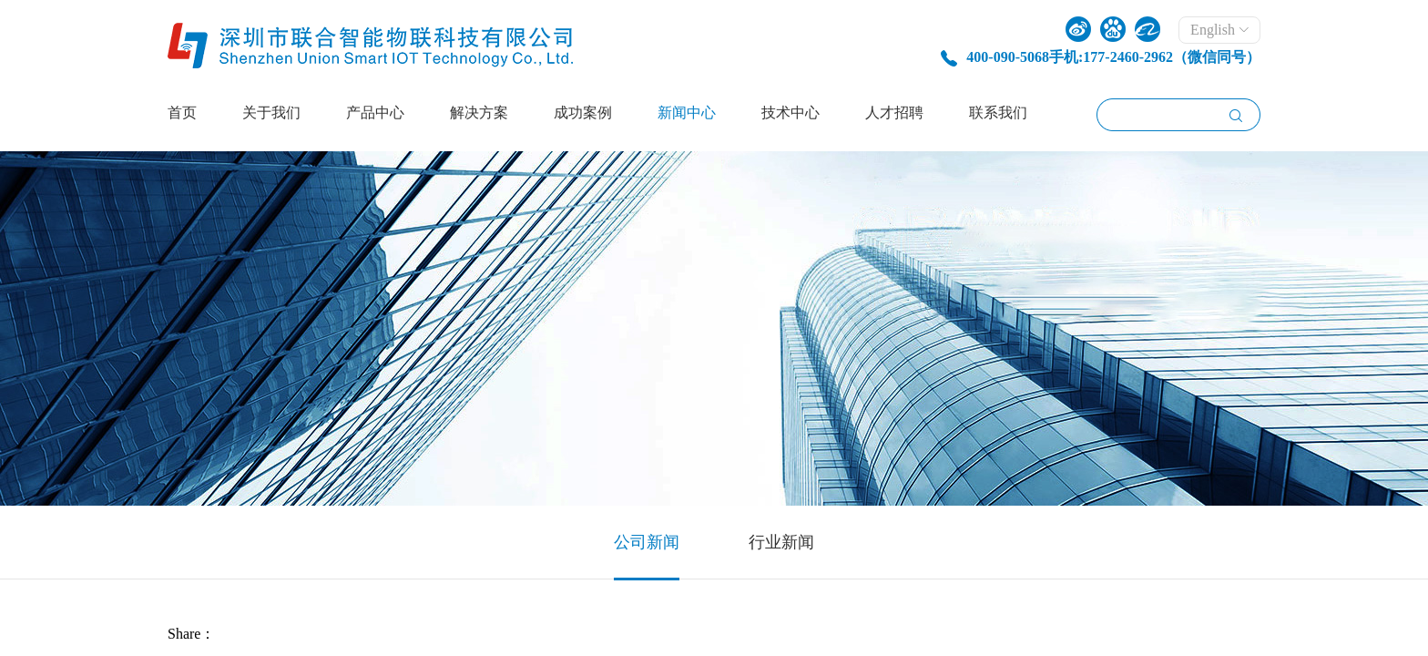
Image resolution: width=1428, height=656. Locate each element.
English (1219, 29)
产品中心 (375, 112)
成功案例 (583, 112)
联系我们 (998, 112)
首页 (182, 112)
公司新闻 (646, 542)
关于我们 (271, 112)
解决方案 (479, 112)
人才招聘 (894, 112)
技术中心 (790, 112)
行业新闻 (781, 542)
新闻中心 (687, 112)
